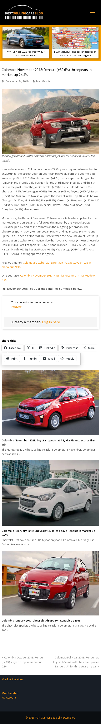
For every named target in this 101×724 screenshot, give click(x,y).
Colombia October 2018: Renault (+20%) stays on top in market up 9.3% (23, 662)
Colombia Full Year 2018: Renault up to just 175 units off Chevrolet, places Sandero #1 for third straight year (76, 662)
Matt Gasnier (43, 81)
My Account (9, 697)
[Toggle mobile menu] (92, 12)
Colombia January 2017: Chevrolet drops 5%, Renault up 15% (41, 620)
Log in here (51, 322)
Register (16, 306)
